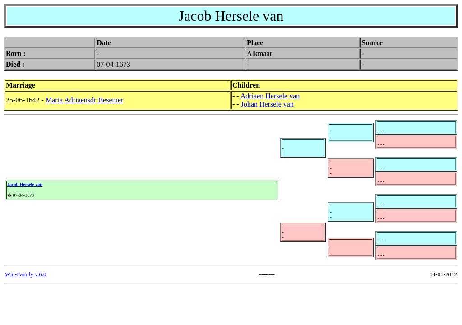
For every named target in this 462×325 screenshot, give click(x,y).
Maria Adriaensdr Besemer (84, 100)
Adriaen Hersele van (270, 96)
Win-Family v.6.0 (25, 274)
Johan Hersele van (267, 104)
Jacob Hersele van (24, 184)
